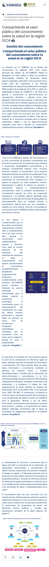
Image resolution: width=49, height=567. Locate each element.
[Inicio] (3, 14)
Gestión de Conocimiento (17, 14)
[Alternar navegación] (44, 4)
